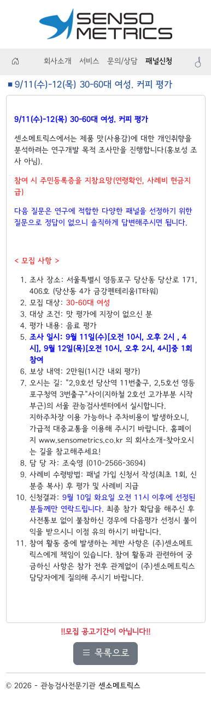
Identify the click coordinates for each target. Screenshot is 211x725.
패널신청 (158, 61)
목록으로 (105, 653)
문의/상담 (122, 61)
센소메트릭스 (119, 686)
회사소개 (58, 61)
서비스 (89, 61)
